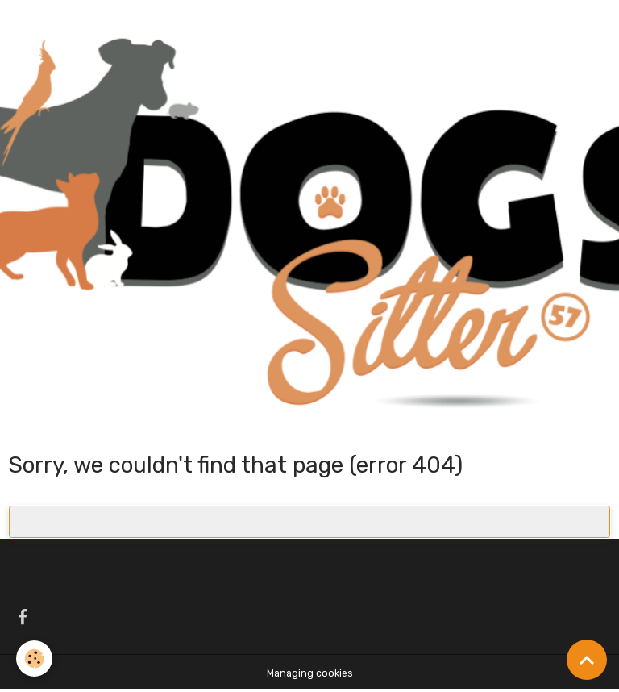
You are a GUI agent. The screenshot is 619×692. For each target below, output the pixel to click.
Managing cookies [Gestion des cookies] (310, 673)
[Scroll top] (587, 660)
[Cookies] (34, 658)
